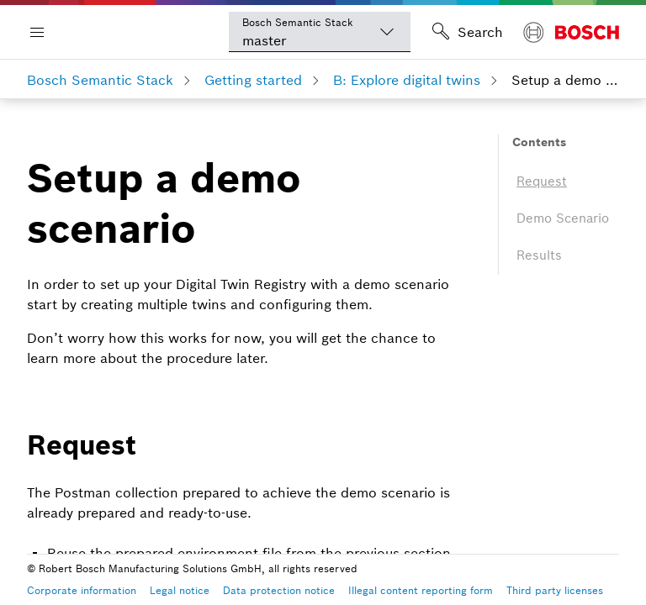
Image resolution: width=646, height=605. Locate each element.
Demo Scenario (562, 218)
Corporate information (81, 590)
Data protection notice (279, 590)
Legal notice (179, 590)
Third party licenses (554, 590)
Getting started (253, 79)
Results (539, 255)
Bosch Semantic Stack (100, 79)
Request (541, 181)
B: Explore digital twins (406, 79)
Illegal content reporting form (420, 590)
